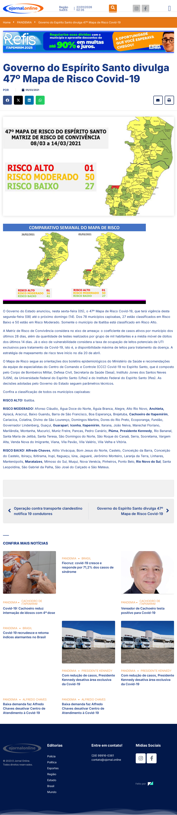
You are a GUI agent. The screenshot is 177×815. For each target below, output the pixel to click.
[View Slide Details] (88, 42)
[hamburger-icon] (169, 8)
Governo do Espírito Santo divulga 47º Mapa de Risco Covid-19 (79, 22)
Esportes (53, 768)
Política (52, 762)
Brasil (50, 786)
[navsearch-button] (113, 8)
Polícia (51, 756)
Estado (51, 780)
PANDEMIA (24, 22)
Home (7, 22)
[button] (7, 100)
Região (51, 774)
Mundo (51, 792)
